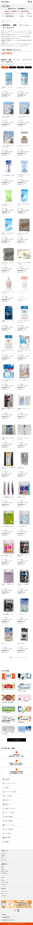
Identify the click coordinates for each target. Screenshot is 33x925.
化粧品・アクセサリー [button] (9, 808)
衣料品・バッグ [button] (7, 804)
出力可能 (24, 11)
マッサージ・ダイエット (7, 53)
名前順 (12, 67)
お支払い (3, 857)
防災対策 (29, 13)
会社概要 (4, 914)
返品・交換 (3, 859)
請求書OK (15, 11)
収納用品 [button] (6, 779)
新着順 (4, 67)
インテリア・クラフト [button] (9, 783)
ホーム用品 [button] (6, 833)
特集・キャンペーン (5, 893)
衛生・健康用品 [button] (7, 821)
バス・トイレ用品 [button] (8, 812)
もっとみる (16, 740)
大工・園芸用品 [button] (7, 829)
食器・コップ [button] (7, 800)
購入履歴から (21, 8)
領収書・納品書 (4, 871)
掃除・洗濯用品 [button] (7, 817)
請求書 (2, 869)
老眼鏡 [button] (5, 842)
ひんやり (21, 13)
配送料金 (3, 855)
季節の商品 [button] (6, 837)
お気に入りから (12, 8)
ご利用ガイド (4, 853)
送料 (7, 11)
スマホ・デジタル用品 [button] (9, 792)
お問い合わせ (4, 884)
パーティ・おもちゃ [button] (8, 825)
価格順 (20, 67)
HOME (2, 20)
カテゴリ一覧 (4, 891)
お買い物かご (4, 895)
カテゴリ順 (28, 67)
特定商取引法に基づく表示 (8, 920)
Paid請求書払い (4, 873)
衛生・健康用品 (8, 20)
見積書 (2, 866)
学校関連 (21, 16)
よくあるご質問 (4, 882)
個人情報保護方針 (6, 917)
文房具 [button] (5, 787)
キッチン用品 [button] (7, 796)
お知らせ (3, 880)
